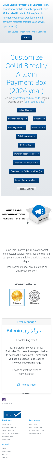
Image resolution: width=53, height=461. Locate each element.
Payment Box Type (16, 119)
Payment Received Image (25, 154)
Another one (7, 436)
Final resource (35, 433)
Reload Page (26, 384)
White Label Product (14, 13)
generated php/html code (26, 98)
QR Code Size (26, 145)
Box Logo (38, 119)
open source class (34, 101)
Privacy (5, 454)
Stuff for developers (11, 433)
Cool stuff (6, 424)
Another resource (36, 430)
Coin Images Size (25, 136)
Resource (33, 424)
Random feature (9, 427)
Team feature (8, 430)
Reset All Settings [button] (26, 189)
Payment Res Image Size (26, 163)
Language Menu (15, 127)
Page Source (12, 32)
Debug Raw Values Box (25, 180)
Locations (6, 451)
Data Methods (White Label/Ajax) (26, 171)
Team (4, 448)
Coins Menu (37, 127)
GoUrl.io (26, 37)
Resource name (35, 427)
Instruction (25, 32)
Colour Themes (26, 110)
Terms (5, 457)
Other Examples (39, 32)
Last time (6, 439)
